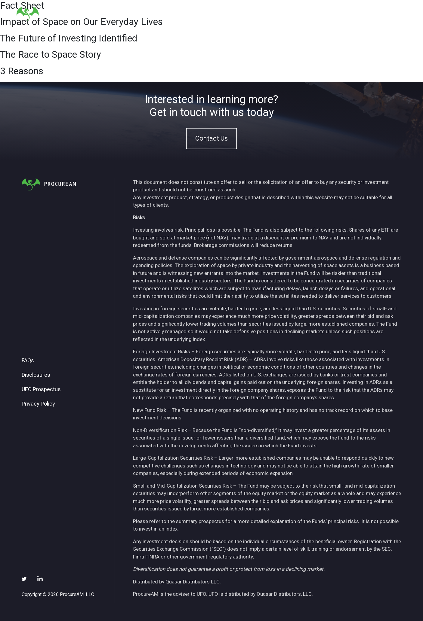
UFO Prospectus (41, 389)
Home (237, 15)
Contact (392, 15)
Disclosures (36, 375)
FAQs (28, 360)
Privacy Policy (38, 404)
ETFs (282, 15)
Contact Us (211, 138)
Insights (307, 15)
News (333, 15)
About (260, 15)
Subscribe (361, 15)
